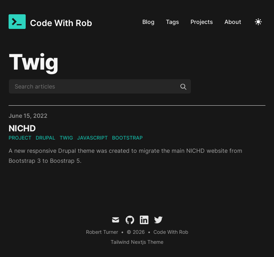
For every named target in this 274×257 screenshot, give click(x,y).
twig (66, 138)
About (232, 21)
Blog (148, 21)
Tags (172, 21)
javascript (92, 138)
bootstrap (127, 138)
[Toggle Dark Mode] (258, 21)
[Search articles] (100, 86)
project (20, 138)
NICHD (22, 128)
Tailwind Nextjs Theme (137, 242)
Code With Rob (170, 232)
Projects (202, 21)
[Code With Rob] (50, 21)
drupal (45, 138)
